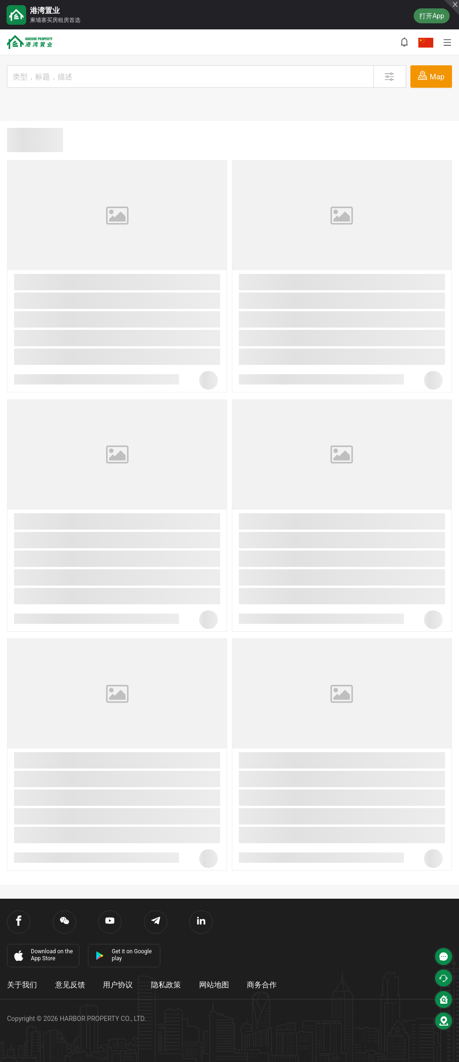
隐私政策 (166, 984)
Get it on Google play (123, 955)
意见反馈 (70, 984)
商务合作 (262, 984)
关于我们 (22, 984)
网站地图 (214, 984)
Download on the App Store (42, 955)
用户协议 (118, 984)
